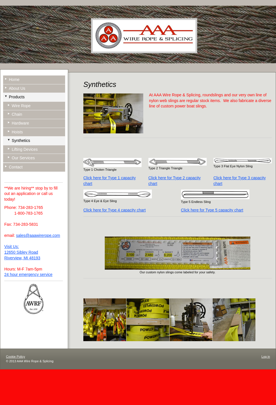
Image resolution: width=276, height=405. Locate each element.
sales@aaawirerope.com (38, 235)
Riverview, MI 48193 (22, 258)
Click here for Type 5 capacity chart (212, 210)
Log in (265, 356)
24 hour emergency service (28, 274)
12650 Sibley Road (21, 252)
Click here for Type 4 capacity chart (114, 210)
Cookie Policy (15, 356)
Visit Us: (11, 246)
